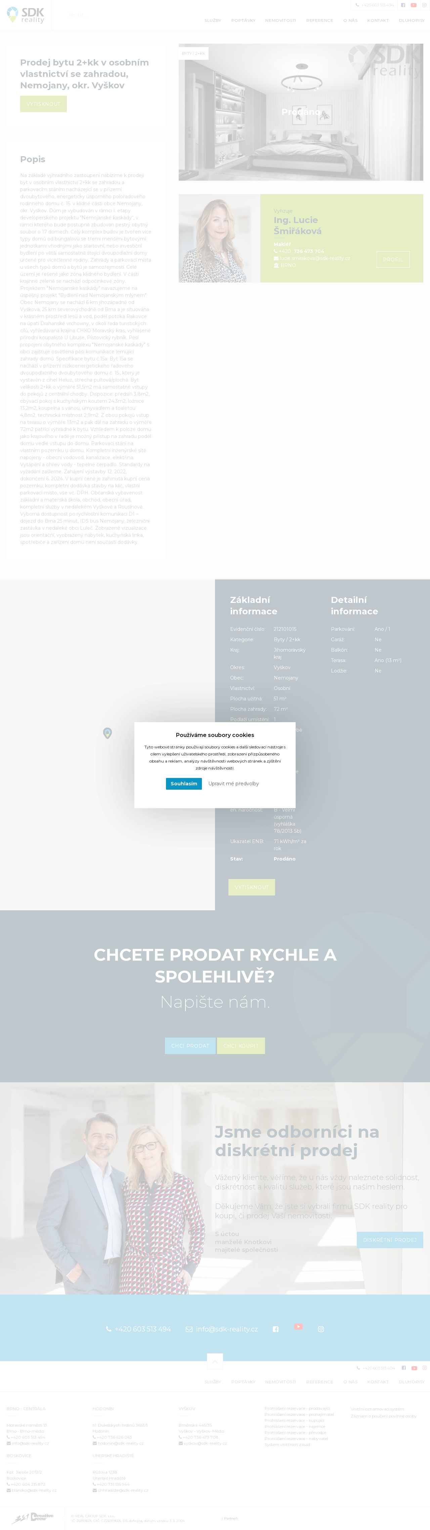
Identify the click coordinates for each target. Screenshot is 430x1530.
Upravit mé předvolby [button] (233, 784)
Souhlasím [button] (184, 784)
